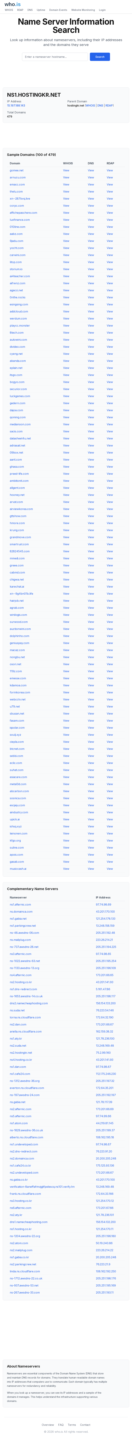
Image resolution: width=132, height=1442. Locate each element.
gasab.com (17, 861)
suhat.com (16, 770)
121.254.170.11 (104, 1229)
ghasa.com (17, 466)
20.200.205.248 (106, 1158)
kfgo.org (15, 840)
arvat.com (16, 502)
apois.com (16, 854)
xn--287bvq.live (20, 198)
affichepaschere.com (23, 212)
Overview (48, 1425)
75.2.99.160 (103, 1052)
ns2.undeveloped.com (24, 1172)
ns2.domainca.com (22, 1158)
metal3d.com (18, 784)
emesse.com (18, 678)
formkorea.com (20, 692)
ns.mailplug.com (20, 939)
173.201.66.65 (104, 975)
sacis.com (16, 431)
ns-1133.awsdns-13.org (24, 968)
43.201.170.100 (105, 911)
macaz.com (17, 650)
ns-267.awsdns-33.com (25, 1292)
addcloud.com (19, 311)
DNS (30, 9)
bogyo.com (17, 382)
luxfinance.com (20, 219)
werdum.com (18, 318)
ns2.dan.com (18, 1024)
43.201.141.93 (104, 982)
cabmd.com (17, 572)
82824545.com (20, 551)
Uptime (41, 9)
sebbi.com (16, 756)
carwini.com (17, 255)
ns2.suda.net (18, 1045)
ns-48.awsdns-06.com (24, 932)
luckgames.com (20, 396)
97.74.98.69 (103, 904)
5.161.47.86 (103, 989)
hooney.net (17, 495)
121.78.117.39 (104, 1102)
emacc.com (17, 184)
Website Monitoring (83, 9)
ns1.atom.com (19, 1123)
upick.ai (15, 819)
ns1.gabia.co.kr (19, 1257)
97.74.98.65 (103, 954)
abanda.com (18, 361)
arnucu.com (18, 177)
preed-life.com (19, 473)
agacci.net (16, 290)
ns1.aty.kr (16, 1038)
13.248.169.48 (105, 1045)
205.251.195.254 (106, 961)
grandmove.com (20, 537)
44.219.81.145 (104, 1123)
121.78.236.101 (105, 1215)
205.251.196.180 (106, 1236)
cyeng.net (16, 353)
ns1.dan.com (18, 1066)
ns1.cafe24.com (20, 1074)
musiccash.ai (18, 868)
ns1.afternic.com (20, 904)
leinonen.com (18, 833)
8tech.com (17, 332)
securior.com (18, 389)
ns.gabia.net (17, 1102)
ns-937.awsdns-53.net (24, 1285)
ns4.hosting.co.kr (21, 1059)
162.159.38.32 (104, 1031)
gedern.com (17, 403)
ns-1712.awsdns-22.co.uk (26, 1278)
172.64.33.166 (104, 1193)
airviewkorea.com (21, 509)
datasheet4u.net (20, 438)
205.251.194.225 (106, 947)
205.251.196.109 (106, 968)
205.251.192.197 (106, 1095)
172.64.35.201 (104, 1088)
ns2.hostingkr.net (21, 1052)
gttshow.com (18, 516)
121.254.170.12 (105, 1200)
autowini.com (18, 339)
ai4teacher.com (20, 276)
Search (99, 56)
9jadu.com (16, 241)
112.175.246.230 (106, 1074)
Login (102, 9)
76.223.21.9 (103, 1264)
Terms (72, 1425)
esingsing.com (19, 304)
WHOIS (9, 9)
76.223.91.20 (104, 1151)
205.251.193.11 (105, 1292)
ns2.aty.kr (16, 1215)
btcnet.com (17, 749)
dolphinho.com (19, 636)
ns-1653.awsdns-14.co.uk (26, 996)
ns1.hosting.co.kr (21, 1229)
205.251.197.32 (105, 1081)
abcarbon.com (19, 791)
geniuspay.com (19, 643)
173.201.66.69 (105, 1109)
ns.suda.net (17, 1010)
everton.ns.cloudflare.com (27, 1088)
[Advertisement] (66, 75)
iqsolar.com (17, 727)
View (66, 170)
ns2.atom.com (19, 1243)
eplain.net (16, 368)
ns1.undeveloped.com (24, 1144)
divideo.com (17, 346)
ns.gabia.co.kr (19, 1179)
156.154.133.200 (106, 1003)
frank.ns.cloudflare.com (25, 1193)
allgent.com (17, 487)
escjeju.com (17, 805)
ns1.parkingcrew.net (23, 925)
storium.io (16, 269)
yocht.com (17, 248)
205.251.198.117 (106, 996)
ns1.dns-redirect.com (23, 989)
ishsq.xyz (16, 826)
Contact (85, 1425)
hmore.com (17, 523)
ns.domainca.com (21, 911)
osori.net (15, 664)
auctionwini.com (20, 629)
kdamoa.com (18, 685)
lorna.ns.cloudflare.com (25, 1017)
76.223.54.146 (105, 1010)
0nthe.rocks (17, 297)
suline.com (17, 847)
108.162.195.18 (105, 1137)
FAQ (61, 1425)
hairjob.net (17, 600)
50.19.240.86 (104, 1243)
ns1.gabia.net (18, 918)
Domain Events (58, 9)
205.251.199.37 (105, 1130)
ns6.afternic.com (20, 1208)
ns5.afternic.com (20, 1116)
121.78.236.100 (105, 1038)
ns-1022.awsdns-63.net (25, 961)
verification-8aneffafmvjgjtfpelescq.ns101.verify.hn (42, 1186)
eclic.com (16, 763)
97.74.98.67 (103, 1066)
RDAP (20, 9)
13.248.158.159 (105, 925)
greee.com (17, 565)
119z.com (16, 671)
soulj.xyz (15, 734)
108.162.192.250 (106, 1271)
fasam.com (17, 720)
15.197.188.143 (16, 105)
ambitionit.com (19, 480)
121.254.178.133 (105, 918)
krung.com (17, 530)
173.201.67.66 (104, 1208)
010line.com (17, 226)
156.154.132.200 (106, 1222)
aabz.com (16, 234)
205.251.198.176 (106, 1278)
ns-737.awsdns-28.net (24, 947)
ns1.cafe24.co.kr (20, 1165)
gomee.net (16, 170)
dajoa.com (16, 410)
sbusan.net (17, 713)
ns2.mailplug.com (21, 1250)
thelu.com (16, 191)
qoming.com (18, 417)
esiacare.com (18, 777)
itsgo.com (16, 375)
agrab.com (17, 607)
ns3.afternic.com (20, 954)
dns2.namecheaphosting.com (29, 1003)
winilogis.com (18, 614)
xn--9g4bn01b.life (21, 593)
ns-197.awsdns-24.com (25, 1095)
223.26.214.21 (104, 939)
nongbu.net (17, 657)
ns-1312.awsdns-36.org (25, 1081)
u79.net (15, 706)
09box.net (16, 452)
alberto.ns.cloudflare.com (26, 1137)
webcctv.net (17, 699)
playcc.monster (20, 325)
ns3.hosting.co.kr (21, 1200)
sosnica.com (18, 798)
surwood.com (19, 622)
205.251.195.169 (106, 1285)
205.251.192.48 (105, 932)
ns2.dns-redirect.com (23, 1151)
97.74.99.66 (103, 1116)
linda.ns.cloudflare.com (25, 1271)
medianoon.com (20, 424)
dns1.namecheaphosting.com (28, 1222)
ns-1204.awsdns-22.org (25, 1236)
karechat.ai (17, 586)
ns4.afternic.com (20, 975)
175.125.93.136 (105, 1165)
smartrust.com (19, 544)
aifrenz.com (17, 283)
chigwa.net (17, 579)
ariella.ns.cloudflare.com (26, 1031)
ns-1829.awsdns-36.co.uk (26, 1130)
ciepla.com (17, 741)
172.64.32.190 (104, 1017)
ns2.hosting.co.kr (21, 982)
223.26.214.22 (104, 1250)
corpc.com (17, 205)
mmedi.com (17, 558)
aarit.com (16, 459)
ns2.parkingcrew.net (23, 1264)
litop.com (16, 262)
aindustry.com (19, 812)
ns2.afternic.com (20, 1109)
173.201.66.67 (105, 1024)
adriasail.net (17, 445)
